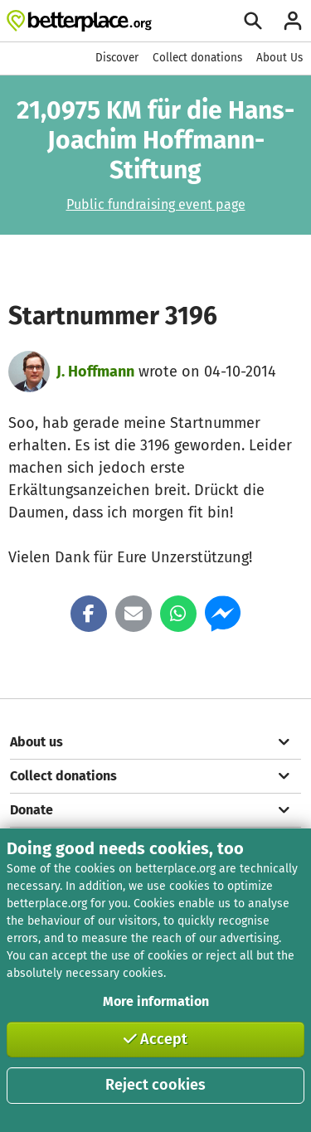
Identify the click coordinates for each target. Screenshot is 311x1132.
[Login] (293, 21)
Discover (116, 58)
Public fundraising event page (155, 204)
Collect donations (197, 58)
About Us (279, 58)
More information (156, 1001)
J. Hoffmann (95, 371)
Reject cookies (155, 1085)
